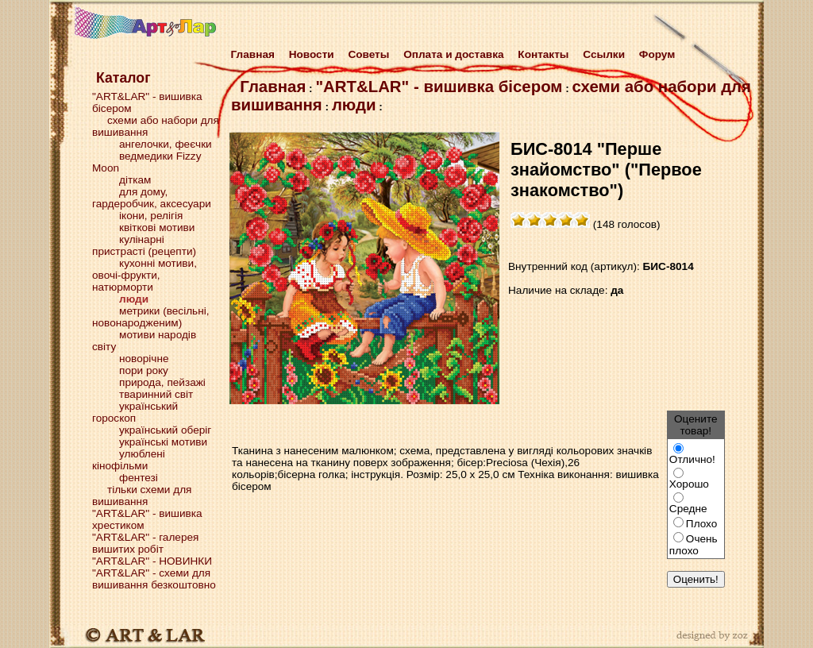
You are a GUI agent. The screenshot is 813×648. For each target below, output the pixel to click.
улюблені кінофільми (128, 460)
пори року (143, 370)
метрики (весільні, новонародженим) (150, 317)
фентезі (138, 478)
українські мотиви (163, 442)
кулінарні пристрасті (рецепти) (144, 245)
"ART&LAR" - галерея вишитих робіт (145, 543)
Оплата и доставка (453, 54)
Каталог (123, 78)
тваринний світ (156, 394)
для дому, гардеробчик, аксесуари (151, 198)
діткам (135, 180)
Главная (250, 54)
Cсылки (604, 54)
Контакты (543, 54)
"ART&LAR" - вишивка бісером (438, 86)
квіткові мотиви (157, 227)
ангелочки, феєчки (165, 144)
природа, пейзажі (162, 382)
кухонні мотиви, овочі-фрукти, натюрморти (144, 275)
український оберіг (165, 430)
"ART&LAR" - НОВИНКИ (152, 561)
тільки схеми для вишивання (141, 495)
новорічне (143, 358)
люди (354, 105)
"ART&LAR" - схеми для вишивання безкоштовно (154, 579)
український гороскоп (135, 412)
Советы (368, 54)
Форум (657, 54)
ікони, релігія (151, 216)
